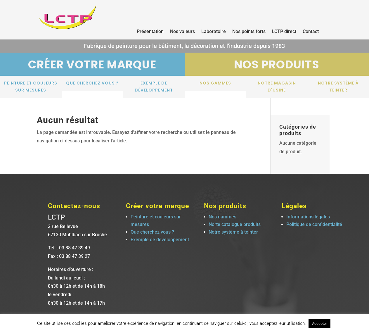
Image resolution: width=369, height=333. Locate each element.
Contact (311, 32)
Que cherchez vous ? (92, 83)
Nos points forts (249, 32)
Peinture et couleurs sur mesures (30, 86)
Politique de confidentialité (314, 224)
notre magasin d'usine (277, 86)
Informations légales (308, 217)
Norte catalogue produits (235, 224)
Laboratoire (213, 32)
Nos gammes (215, 83)
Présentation (150, 32)
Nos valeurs (182, 32)
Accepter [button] (319, 323)
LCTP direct (284, 32)
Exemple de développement (154, 86)
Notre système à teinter (338, 86)
